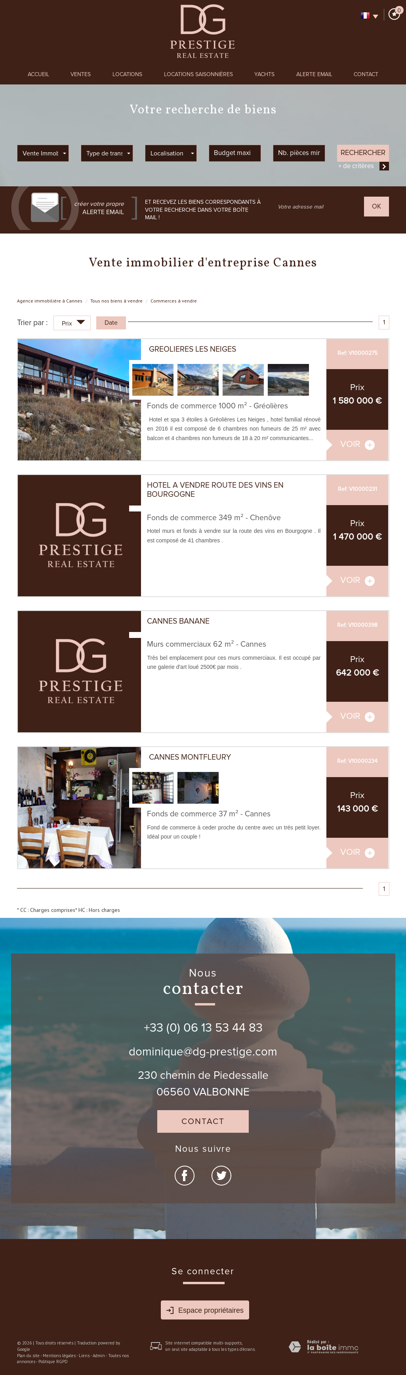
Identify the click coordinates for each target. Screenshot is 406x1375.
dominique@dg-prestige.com (203, 1052)
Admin (99, 1355)
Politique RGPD (53, 1361)
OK (376, 207)
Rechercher (363, 152)
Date (111, 323)
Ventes (81, 74)
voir (357, 444)
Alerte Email (314, 74)
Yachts (264, 74)
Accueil (38, 74)
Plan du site (28, 1355)
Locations (127, 74)
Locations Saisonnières (198, 74)
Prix (73, 324)
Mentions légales (59, 1355)
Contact (366, 74)
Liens (84, 1355)
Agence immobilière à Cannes (49, 301)
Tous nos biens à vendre (116, 301)
